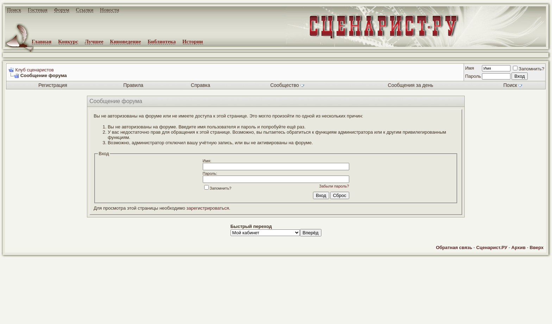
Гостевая (38, 10)
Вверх (537, 247)
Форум (61, 10)
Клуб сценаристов (34, 69)
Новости (109, 10)
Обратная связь (454, 247)
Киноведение (125, 41)
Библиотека (162, 41)
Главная (41, 41)
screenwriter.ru (120, 313)
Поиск (14, 10)
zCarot (282, 319)
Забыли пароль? (334, 186)
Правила (133, 85)
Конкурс (68, 41)
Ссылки (85, 10)
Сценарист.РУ (491, 247)
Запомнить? (528, 68)
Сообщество (287, 85)
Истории (192, 41)
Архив (519, 247)
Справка (200, 85)
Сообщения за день (410, 85)
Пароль (473, 76)
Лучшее (94, 41)
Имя (469, 68)
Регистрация (52, 85)
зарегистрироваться (208, 208)
